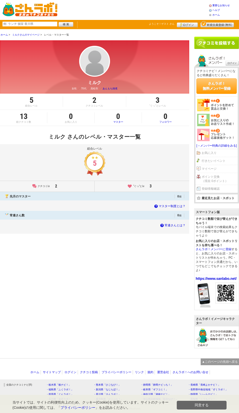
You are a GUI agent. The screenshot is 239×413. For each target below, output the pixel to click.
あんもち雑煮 (110, 88)
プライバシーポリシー (116, 372)
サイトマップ (52, 372)
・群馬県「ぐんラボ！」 (59, 394)
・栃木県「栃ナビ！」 (58, 384)
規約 (150, 372)
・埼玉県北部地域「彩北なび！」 (159, 399)
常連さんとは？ (172, 225)
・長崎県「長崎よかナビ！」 (204, 384)
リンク (139, 372)
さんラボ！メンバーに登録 (214, 249)
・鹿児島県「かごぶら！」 (108, 399)
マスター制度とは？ (169, 206)
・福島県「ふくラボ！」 (59, 389)
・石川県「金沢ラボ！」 (59, 399)
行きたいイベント (214, 161)
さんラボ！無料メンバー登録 (217, 85)
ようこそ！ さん (162, 23)
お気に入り (209, 153)
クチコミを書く (216, 43)
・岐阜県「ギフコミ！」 (154, 389)
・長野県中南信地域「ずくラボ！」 (208, 389)
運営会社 (163, 372)
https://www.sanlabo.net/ (216, 279)
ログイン (187, 24)
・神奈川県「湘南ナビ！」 (156, 394)
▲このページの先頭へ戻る (220, 361)
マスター (118, 117)
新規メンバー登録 (217, 24)
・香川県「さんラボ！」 (107, 394)
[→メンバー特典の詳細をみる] (216, 145)
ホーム (216, 14)
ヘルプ (216, 10)
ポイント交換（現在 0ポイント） (215, 179)
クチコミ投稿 (89, 372)
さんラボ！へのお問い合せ (190, 372)
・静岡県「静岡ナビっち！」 (157, 384)
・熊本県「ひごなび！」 (107, 384)
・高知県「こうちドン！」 (203, 399)
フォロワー (165, 117)
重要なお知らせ (221, 5)
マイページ (209, 169)
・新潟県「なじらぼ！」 (107, 389)
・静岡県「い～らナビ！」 (203, 394)
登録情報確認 (211, 188)
